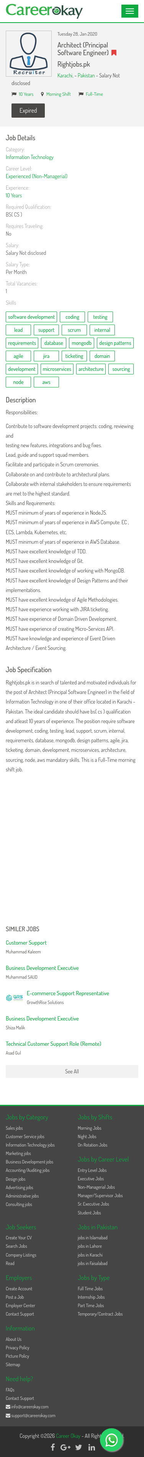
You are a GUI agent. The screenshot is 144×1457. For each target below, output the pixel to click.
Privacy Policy (17, 1347)
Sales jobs (14, 1128)
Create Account (19, 1288)
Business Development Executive (42, 967)
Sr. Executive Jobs (93, 1204)
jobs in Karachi (90, 1255)
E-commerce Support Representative (68, 993)
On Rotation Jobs (92, 1145)
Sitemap (13, 1364)
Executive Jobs (91, 1178)
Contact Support (20, 1314)
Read (10, 1263)
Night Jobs (87, 1136)
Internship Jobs (91, 1297)
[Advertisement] (72, 850)
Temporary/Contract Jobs (100, 1314)
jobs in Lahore (90, 1246)
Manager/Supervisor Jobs (100, 1195)
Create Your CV (19, 1237)
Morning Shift (58, 94)
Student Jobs (89, 1213)
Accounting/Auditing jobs (27, 1170)
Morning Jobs (89, 1128)
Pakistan (86, 75)
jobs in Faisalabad (92, 1263)
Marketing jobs (18, 1153)
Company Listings (21, 1255)
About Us (13, 1339)
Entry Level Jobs (92, 1170)
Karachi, (65, 75)
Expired (28, 110)
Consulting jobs (19, 1204)
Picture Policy (17, 1356)
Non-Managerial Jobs (96, 1187)
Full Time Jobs (90, 1288)
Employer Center (20, 1305)
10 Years (26, 94)
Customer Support (26, 942)
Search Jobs (16, 1246)
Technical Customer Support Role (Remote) (53, 1043)
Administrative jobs (22, 1196)
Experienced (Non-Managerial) (36, 176)
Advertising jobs (19, 1187)
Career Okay (69, 1435)
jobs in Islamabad (93, 1237)
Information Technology (30, 157)
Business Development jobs (29, 1162)
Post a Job (15, 1297)
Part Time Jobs (91, 1305)
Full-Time (94, 94)
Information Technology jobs (30, 1145)
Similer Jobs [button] (22, 929)
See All (72, 1071)
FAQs (10, 1390)
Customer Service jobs (25, 1136)
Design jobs (15, 1179)
